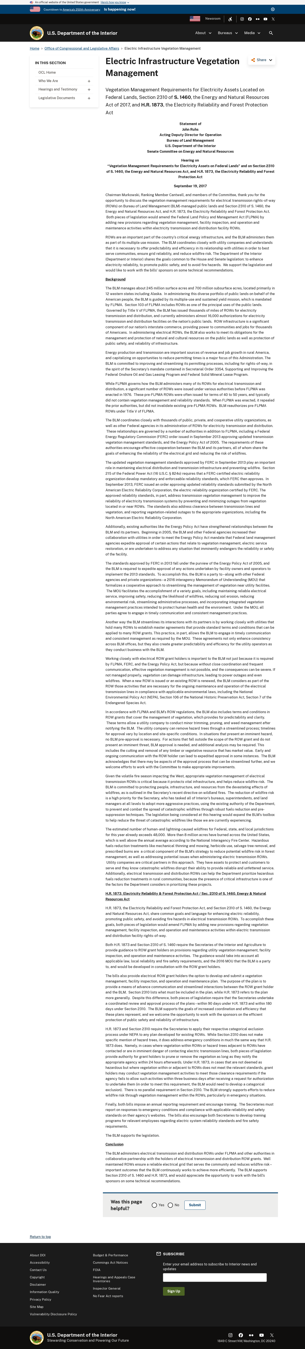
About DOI (37, 1255)
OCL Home (47, 72)
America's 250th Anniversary (81, 9)
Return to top (40, 1237)
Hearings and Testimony (65, 89)
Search (271, 33)
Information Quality (44, 1292)
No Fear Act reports (108, 1296)
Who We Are (65, 81)
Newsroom (212, 18)
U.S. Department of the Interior (82, 33)
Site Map (36, 1307)
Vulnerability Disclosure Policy (53, 1314)
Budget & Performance (110, 1255)
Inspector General (107, 1288)
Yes (161, 1205)
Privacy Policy (40, 1299)
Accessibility (40, 1262)
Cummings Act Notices (110, 1262)
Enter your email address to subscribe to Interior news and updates (210, 1266)
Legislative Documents (65, 98)
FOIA (97, 1270)
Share (261, 60)
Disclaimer (38, 1284)
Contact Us (38, 1270)
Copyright (37, 1277)
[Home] (37, 33)
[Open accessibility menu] (230, 19)
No (177, 1205)
